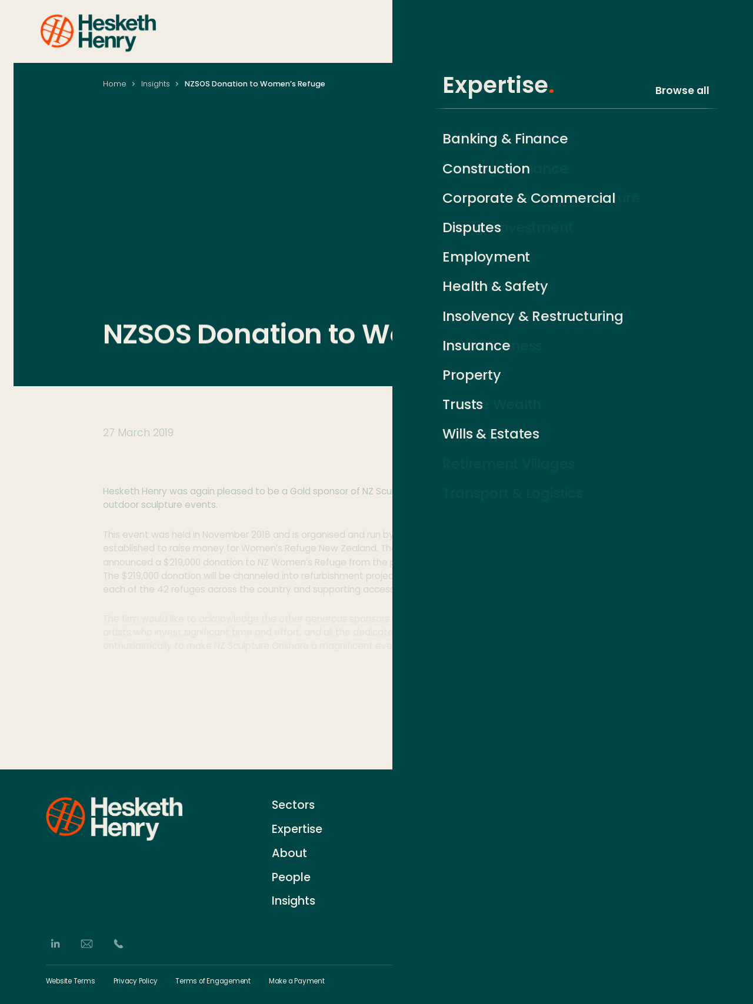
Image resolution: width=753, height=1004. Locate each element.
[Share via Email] (638, 734)
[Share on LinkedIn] (599, 734)
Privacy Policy (136, 982)
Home (114, 84)
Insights (693, 30)
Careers (429, 848)
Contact (430, 804)
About (637, 30)
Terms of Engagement (213, 982)
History (426, 826)
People (584, 30)
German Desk (441, 892)
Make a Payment (297, 982)
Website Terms (70, 982)
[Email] (87, 944)
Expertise (523, 30)
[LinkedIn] (55, 944)
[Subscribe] (701, 827)
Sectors (460, 30)
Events (426, 870)
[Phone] (118, 944)
